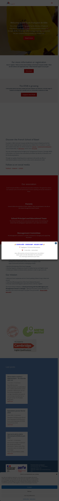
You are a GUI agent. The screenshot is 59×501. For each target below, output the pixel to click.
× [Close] (55, 243)
